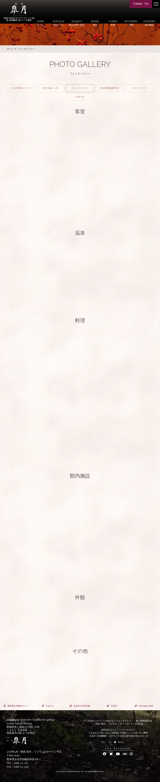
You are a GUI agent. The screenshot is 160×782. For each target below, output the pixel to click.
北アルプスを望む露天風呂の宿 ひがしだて (129, 736)
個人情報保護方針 (110, 88)
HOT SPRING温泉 (131, 23)
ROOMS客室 (95, 23)
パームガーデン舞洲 (138, 733)
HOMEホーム (40, 23)
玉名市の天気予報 (80, 706)
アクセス (113, 724)
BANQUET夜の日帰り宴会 (77, 23)
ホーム (10, 49)
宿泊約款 (139, 724)
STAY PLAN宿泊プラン (58, 23)
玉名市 (112, 706)
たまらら (48, 706)
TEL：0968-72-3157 (17, 763)
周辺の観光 (100, 724)
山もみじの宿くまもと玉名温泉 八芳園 (108, 733)
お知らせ (80, 96)
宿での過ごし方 (50, 88)
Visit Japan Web (144, 706)
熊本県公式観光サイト (16, 706)
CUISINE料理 (113, 23)
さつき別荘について (21, 88)
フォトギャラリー (80, 88)
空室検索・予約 (141, 4)
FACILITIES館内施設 (149, 23)
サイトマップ (139, 88)
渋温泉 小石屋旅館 (97, 736)
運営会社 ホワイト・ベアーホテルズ (118, 730)
